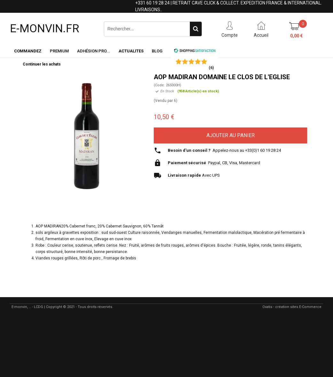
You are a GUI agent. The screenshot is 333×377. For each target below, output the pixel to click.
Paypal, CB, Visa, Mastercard (214, 162)
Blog (157, 51)
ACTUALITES (131, 51)
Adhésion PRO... (93, 51)
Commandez (28, 51)
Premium (59, 51)
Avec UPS (194, 175)
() (211, 67)
